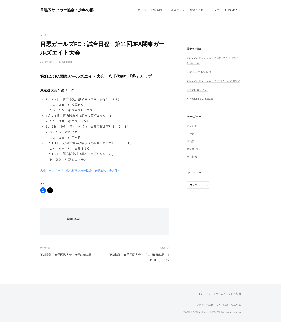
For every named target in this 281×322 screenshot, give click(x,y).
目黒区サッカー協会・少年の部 (68, 10)
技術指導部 (194, 153)
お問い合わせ (233, 9)
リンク (215, 9)
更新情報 (192, 161)
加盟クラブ (177, 9)
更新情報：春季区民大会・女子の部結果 (67, 254)
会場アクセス (198, 9)
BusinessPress (232, 311)
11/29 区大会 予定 (198, 94)
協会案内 (156, 9)
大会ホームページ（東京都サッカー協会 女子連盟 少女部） (82, 170)
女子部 (44, 35)
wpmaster (69, 61)
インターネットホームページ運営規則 (219, 293)
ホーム (142, 9)
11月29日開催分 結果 (200, 71)
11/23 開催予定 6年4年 (201, 103)
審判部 (191, 146)
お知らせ (192, 130)
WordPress (200, 311)
